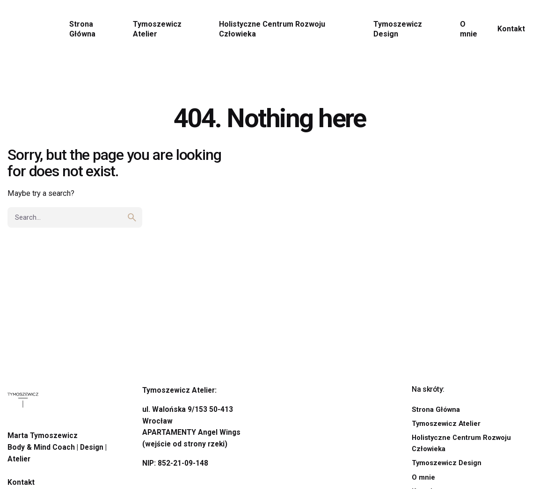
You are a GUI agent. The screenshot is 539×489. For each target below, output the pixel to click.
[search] (132, 217)
